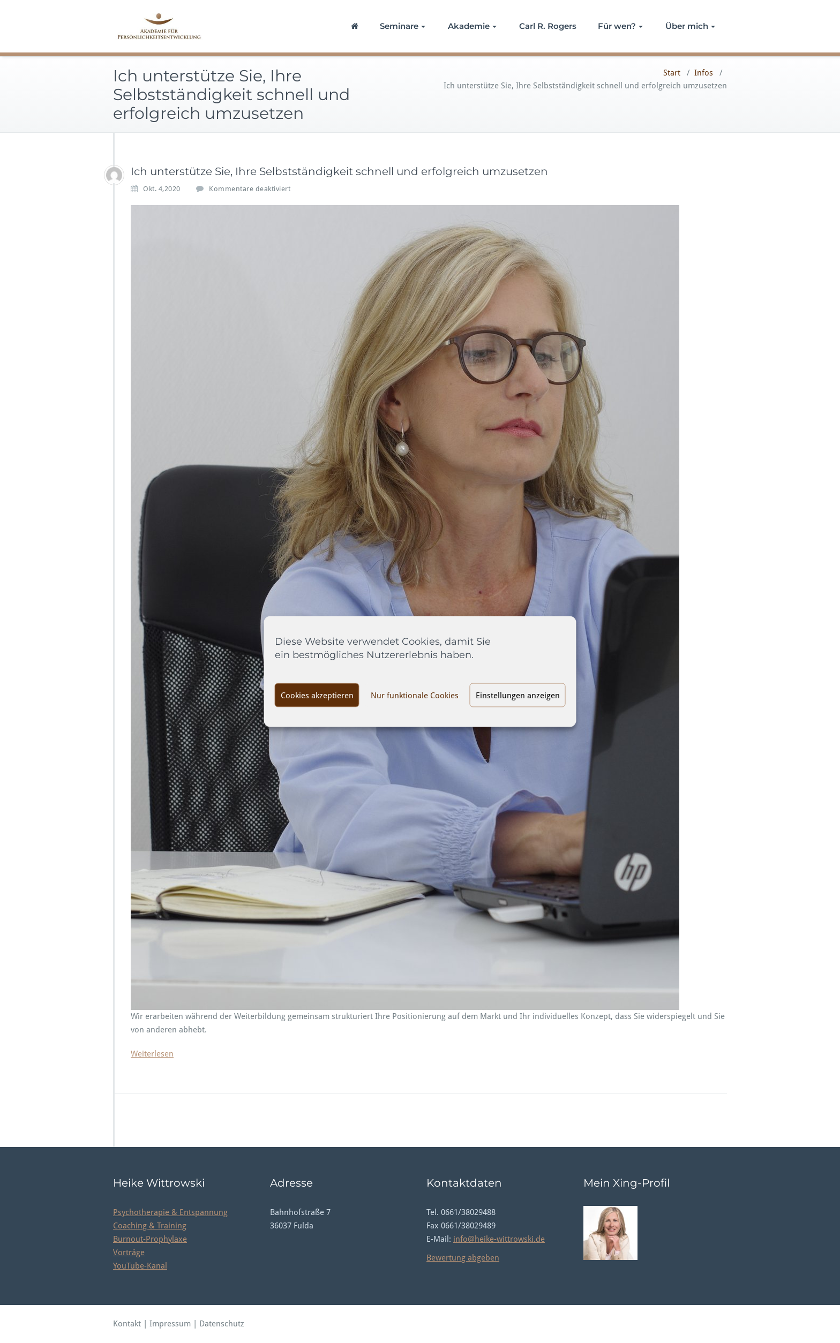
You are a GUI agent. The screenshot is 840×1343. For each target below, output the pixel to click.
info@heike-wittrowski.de (499, 1239)
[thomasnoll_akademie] (114, 175)
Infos (703, 73)
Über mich (690, 26)
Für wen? (620, 26)
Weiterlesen (152, 1054)
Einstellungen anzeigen (518, 695)
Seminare (402, 26)
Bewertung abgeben (462, 1258)
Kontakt (127, 1324)
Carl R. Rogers (547, 26)
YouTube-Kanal (140, 1266)
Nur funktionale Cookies (415, 695)
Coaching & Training (149, 1226)
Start (671, 73)
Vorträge (129, 1252)
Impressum (171, 1324)
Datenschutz (221, 1324)
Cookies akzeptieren (317, 695)
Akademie (472, 26)
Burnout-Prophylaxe (150, 1239)
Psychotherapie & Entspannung (170, 1212)
